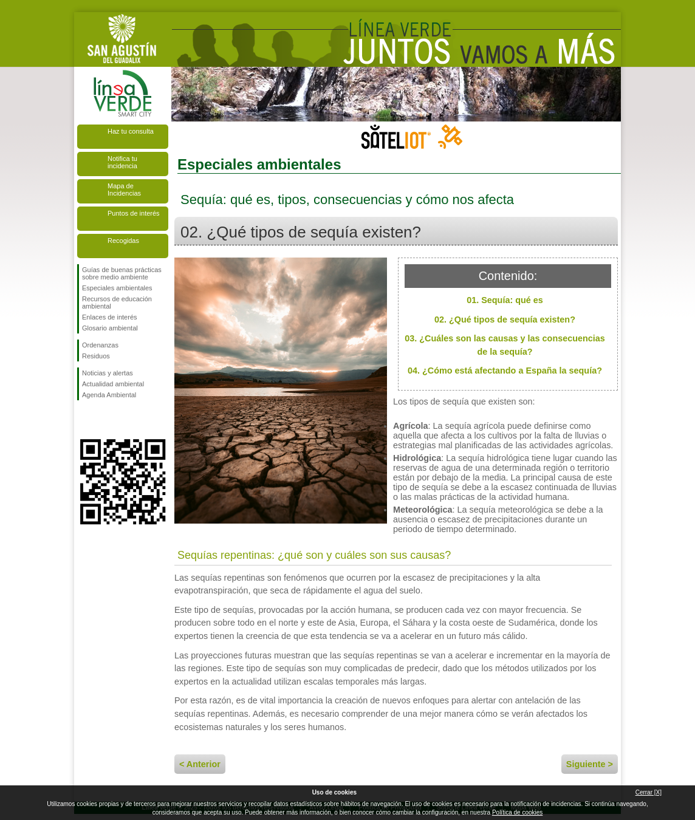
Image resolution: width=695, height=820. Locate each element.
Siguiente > (589, 764)
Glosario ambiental (110, 328)
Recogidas (123, 240)
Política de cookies (517, 812)
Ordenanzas (100, 345)
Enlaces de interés (109, 317)
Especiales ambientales (117, 288)
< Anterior (200, 764)
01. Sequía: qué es (505, 300)
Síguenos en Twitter (104, 419)
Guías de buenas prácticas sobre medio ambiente (122, 273)
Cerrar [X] (648, 792)
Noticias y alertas (107, 373)
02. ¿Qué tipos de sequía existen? (504, 319)
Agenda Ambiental (109, 394)
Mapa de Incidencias (124, 189)
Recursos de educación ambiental (117, 302)
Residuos (96, 356)
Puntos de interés (134, 213)
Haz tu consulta (131, 131)
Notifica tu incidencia (122, 162)
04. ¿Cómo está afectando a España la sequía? (505, 370)
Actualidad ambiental (113, 384)
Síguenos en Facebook (84, 419)
